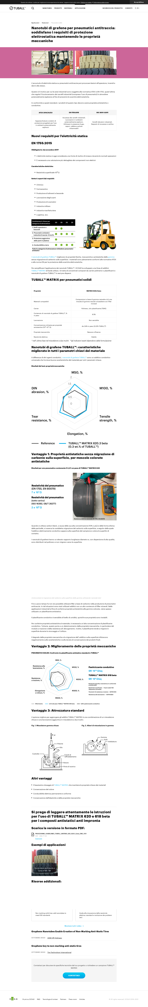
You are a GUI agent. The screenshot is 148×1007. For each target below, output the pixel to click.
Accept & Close (139, 2)
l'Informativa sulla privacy (101, 2)
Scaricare (38, 838)
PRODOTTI (58, 8)
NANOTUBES (47, 8)
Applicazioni (35, 22)
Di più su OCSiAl (28, 999)
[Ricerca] (33, 8)
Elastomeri (45, 22)
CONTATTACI (74, 975)
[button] (44, 863)
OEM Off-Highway (54, 937)
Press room (73, 999)
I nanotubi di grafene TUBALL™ (43, 256)
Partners (63, 999)
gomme (111, 256)
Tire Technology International (59, 952)
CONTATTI (128, 8)
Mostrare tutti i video (73, 926)
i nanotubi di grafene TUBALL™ (74, 357)
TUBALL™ (18, 8)
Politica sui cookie (86, 2)
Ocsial (13, 998)
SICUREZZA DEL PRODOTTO (113, 8)
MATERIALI (68, 8)
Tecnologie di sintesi (50, 999)
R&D (38, 999)
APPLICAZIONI (80, 8)
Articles (82, 999)
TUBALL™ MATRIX (38, 270)
